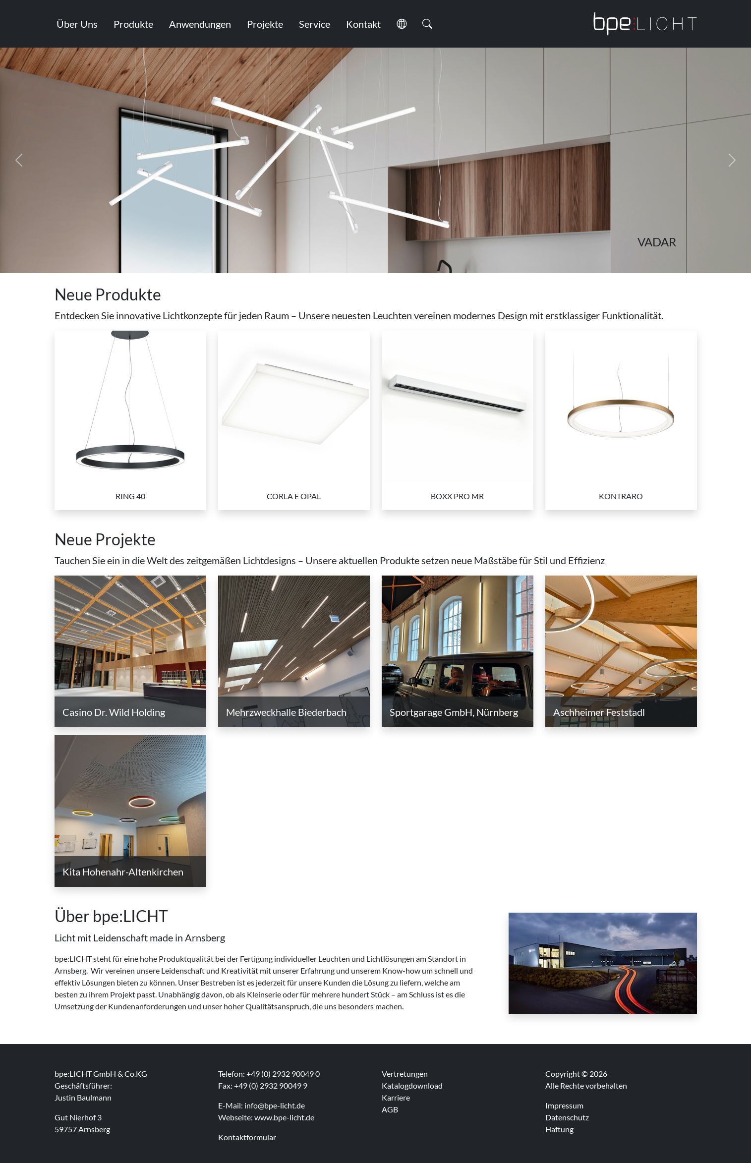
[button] (401, 23)
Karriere (396, 1097)
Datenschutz (567, 1117)
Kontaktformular (247, 1137)
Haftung (559, 1129)
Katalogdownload (412, 1085)
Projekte (265, 24)
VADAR (656, 242)
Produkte (133, 24)
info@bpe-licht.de (274, 1105)
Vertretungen (405, 1073)
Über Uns (77, 24)
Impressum (564, 1105)
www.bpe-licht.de (284, 1117)
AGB (390, 1109)
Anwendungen (200, 24)
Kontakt (363, 24)
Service (314, 24)
